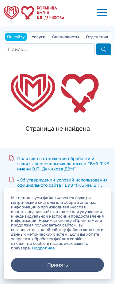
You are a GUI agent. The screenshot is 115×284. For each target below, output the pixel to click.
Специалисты (65, 36)
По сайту (16, 36)
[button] (102, 13)
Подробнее (43, 247)
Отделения (97, 36)
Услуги (38, 36)
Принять (57, 265)
